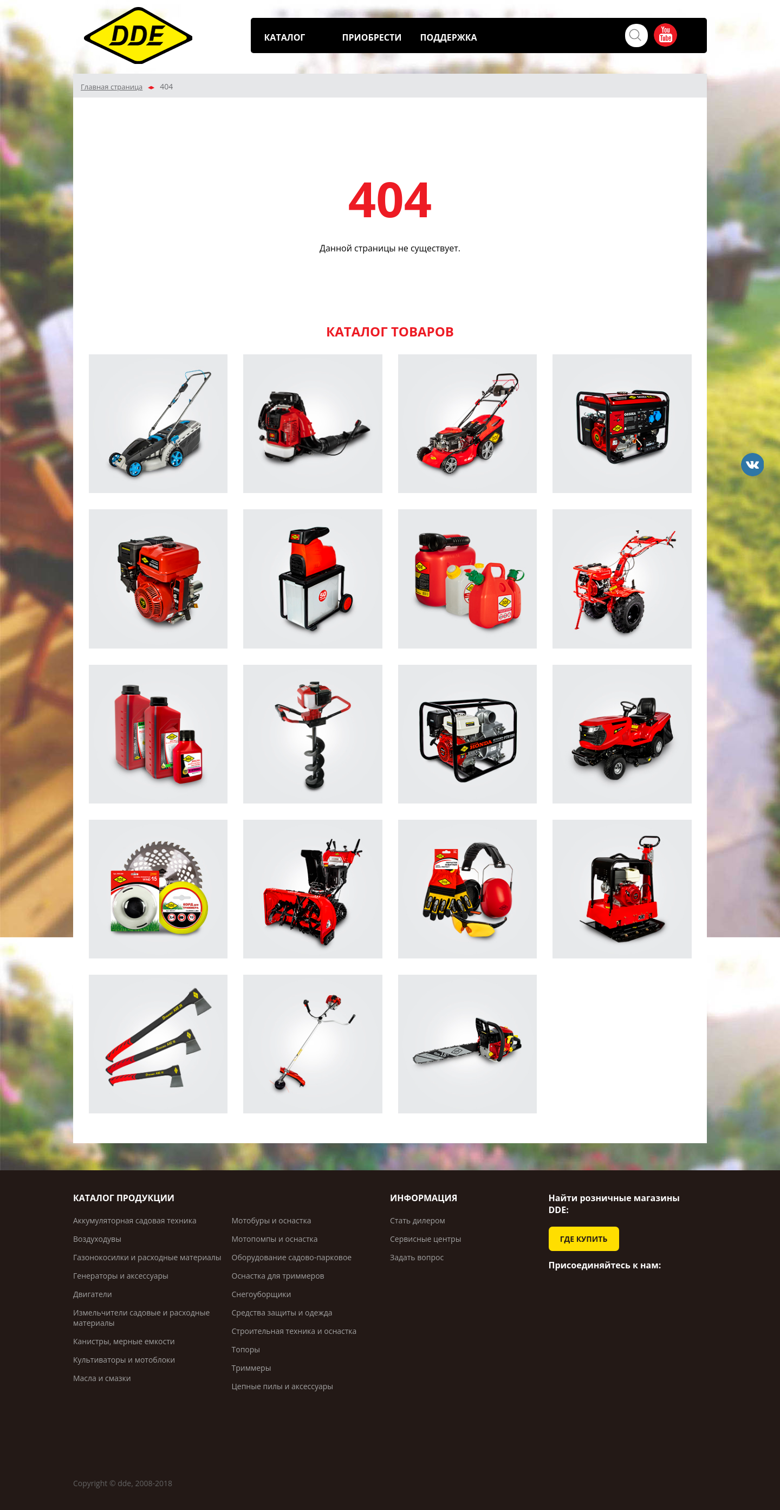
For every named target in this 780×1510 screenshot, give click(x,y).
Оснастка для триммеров (278, 1276)
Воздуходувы (97, 1239)
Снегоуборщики (261, 1294)
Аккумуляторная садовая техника (135, 1220)
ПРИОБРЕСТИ (372, 37)
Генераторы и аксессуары (120, 1276)
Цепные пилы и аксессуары (283, 1386)
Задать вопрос (417, 1257)
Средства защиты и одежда (282, 1312)
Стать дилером (417, 1220)
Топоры (246, 1349)
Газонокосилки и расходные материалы (147, 1257)
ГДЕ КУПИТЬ (584, 1239)
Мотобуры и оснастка (271, 1220)
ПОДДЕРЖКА (448, 37)
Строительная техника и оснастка (294, 1331)
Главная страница (111, 87)
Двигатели (92, 1294)
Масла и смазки (102, 1378)
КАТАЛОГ (285, 37)
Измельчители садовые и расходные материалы (141, 1317)
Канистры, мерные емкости (124, 1341)
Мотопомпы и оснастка (275, 1239)
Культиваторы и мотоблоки (124, 1360)
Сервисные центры (425, 1239)
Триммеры (251, 1368)
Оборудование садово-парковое (292, 1257)
